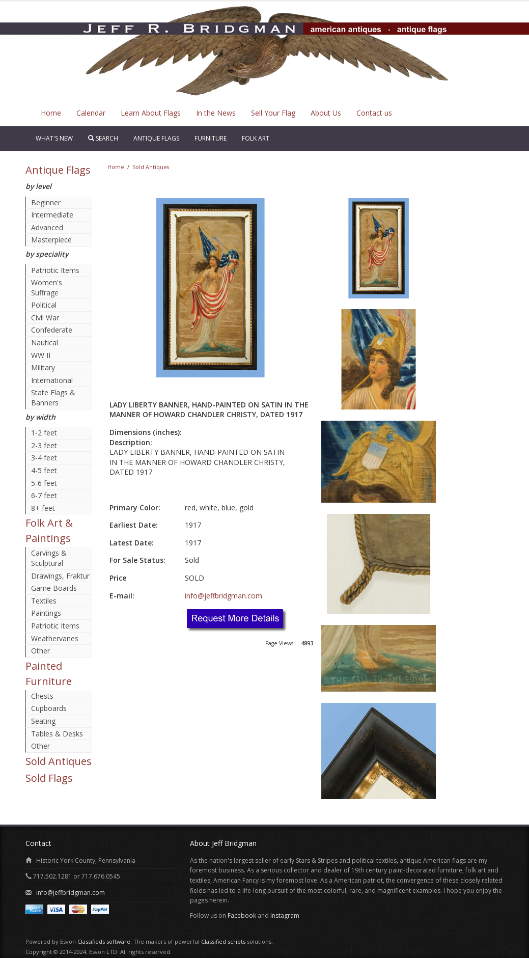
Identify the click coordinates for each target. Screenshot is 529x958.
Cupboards (49, 708)
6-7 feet (44, 495)
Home (51, 113)
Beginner (46, 202)
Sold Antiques (58, 761)
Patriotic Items (55, 270)
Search (103, 138)
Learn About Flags (151, 113)
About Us (326, 113)
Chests (42, 696)
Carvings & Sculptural (49, 558)
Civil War (45, 317)
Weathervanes (54, 638)
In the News (216, 113)
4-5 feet (44, 470)
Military (43, 367)
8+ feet (43, 508)
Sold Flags (49, 778)
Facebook (242, 915)
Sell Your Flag (273, 113)
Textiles (44, 601)
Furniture (210, 138)
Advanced (47, 227)
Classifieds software (103, 941)
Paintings (46, 613)
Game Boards (54, 588)
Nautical (44, 342)
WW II (40, 355)
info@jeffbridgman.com (223, 595)
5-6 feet (44, 483)
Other (40, 650)
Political (44, 305)
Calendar (90, 113)
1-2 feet (44, 432)
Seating (43, 721)
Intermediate (52, 215)
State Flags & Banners (53, 397)
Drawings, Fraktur (60, 576)
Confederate (51, 330)
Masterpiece (51, 239)
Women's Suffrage (46, 287)
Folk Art (255, 138)
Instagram (284, 915)
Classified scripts (223, 941)
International (52, 380)
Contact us (374, 113)
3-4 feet (44, 457)
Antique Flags (156, 138)
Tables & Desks (57, 733)
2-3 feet (44, 445)
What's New (54, 138)
